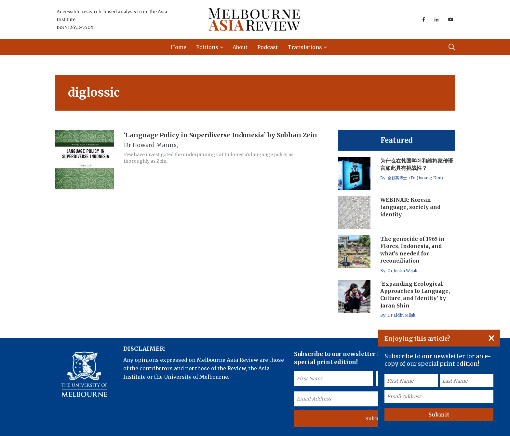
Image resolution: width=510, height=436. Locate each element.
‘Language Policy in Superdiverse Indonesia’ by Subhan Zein (220, 135)
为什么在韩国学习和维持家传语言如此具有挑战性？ (416, 164)
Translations (305, 47)
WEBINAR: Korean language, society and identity (410, 207)
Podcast (267, 47)
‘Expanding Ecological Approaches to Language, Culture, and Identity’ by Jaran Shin (415, 294)
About (240, 47)
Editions (207, 47)
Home (178, 47)
